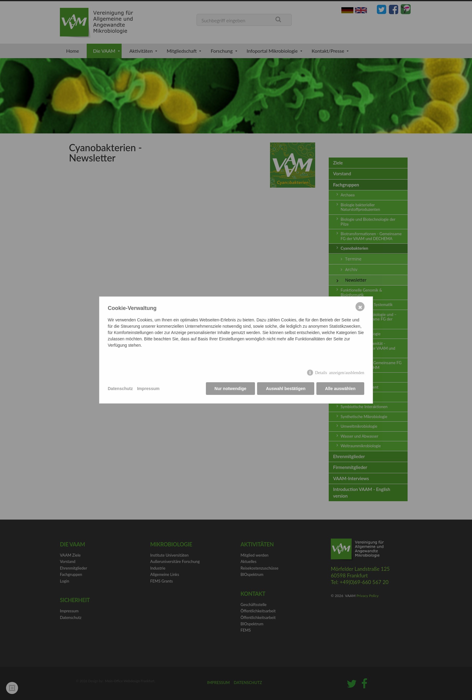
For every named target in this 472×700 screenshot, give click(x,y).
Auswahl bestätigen (285, 388)
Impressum (148, 388)
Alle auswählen (340, 388)
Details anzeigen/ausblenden (339, 372)
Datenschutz (120, 388)
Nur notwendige (231, 388)
